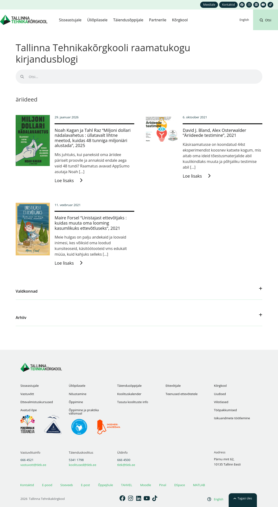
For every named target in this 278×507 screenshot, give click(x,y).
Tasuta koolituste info (132, 402)
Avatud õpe (28, 410)
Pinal (162, 485)
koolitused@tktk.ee (82, 465)
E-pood (47, 485)
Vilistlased (221, 402)
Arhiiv (21, 317)
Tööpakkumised (225, 410)
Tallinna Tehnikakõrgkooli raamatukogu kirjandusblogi (103, 53)
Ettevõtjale (173, 385)
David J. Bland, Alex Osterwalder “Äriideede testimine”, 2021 (214, 132)
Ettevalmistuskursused (36, 402)
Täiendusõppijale (129, 385)
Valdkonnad (26, 291)
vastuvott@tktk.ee (33, 465)
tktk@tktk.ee (126, 465)
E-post (85, 485)
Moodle (145, 485)
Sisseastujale (29, 385)
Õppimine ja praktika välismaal (84, 411)
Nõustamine (77, 394)
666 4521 (26, 460)
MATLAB (199, 485)
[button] (265, 25)
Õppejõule (105, 485)
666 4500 (123, 460)
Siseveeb (66, 485)
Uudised (220, 394)
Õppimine (76, 402)
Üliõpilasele (77, 385)
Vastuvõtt (27, 394)
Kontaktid (27, 485)
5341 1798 (76, 460)
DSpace (179, 485)
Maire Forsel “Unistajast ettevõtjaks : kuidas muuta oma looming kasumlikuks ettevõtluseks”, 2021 (91, 223)
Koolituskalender (129, 394)
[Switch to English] (244, 19)
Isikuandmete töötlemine (232, 418)
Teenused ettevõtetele (182, 394)
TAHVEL (126, 485)
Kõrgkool (220, 385)
